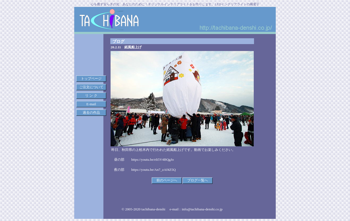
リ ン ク (91, 95)
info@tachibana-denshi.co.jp (202, 209)
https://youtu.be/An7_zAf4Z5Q (153, 170)
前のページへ (166, 180)
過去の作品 (91, 112)
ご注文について (91, 87)
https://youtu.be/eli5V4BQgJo (152, 160)
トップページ (91, 78)
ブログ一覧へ (197, 180)
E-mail (91, 104)
